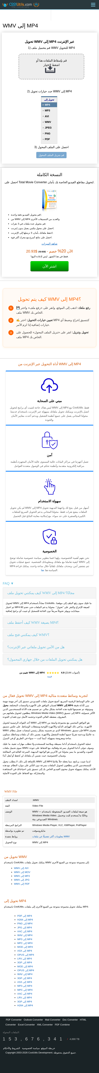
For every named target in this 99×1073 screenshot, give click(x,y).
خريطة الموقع (48, 1048)
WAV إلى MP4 (24, 935)
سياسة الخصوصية (31, 1048)
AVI (47, 116)
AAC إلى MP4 (24, 931)
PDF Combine (62, 1024)
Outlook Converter (33, 1019)
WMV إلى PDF (22, 883)
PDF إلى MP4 (24, 915)
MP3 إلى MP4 (24, 939)
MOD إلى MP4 (25, 947)
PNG (47, 133)
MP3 (47, 110)
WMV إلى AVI (21, 868)
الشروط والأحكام (11, 1048)
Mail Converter (53, 1019)
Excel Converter (26, 1024)
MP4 (47, 104)
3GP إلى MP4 (24, 962)
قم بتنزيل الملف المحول (51, 155)
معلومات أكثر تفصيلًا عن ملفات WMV (51, 836)
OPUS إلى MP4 (25, 954)
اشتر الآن (49, 266)
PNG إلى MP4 (24, 923)
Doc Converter (70, 1019)
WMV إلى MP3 (22, 876)
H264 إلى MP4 (25, 919)
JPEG (48, 127)
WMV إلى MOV (22, 872)
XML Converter (45, 1024)
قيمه (49, 676)
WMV (48, 122)
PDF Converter (14, 1019)
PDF (47, 139)
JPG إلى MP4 (24, 927)
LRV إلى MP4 (24, 958)
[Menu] (93, 4)
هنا (42, 570)
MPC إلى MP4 (24, 943)
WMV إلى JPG (22, 879)
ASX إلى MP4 (24, 950)
